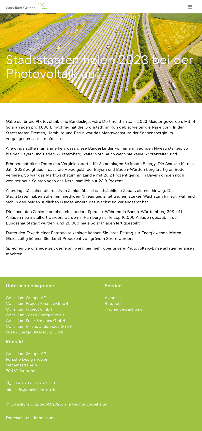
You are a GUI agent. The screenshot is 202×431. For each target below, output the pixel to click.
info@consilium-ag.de (35, 389)
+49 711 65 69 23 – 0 (35, 383)
